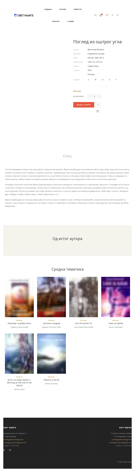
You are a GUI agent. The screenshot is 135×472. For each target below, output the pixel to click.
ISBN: (75, 58)
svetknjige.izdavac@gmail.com (14, 442)
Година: (76, 70)
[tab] (67, 156)
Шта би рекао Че (83, 323)
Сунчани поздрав (51, 323)
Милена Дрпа (19, 389)
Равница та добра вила (19, 323)
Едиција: (77, 53)
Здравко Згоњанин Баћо (51, 327)
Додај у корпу (84, 105)
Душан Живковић (116, 327)
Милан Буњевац (51, 383)
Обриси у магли (51, 379)
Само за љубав (115, 323)
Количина (78, 96)
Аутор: (76, 49)
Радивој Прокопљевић (19, 327)
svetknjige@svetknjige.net (13, 439)
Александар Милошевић (83, 327)
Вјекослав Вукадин (96, 49)
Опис (67, 156)
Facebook (112, 15)
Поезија (91, 74)
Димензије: (78, 62)
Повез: (76, 66)
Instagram (117, 15)
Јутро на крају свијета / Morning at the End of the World (19, 382)
